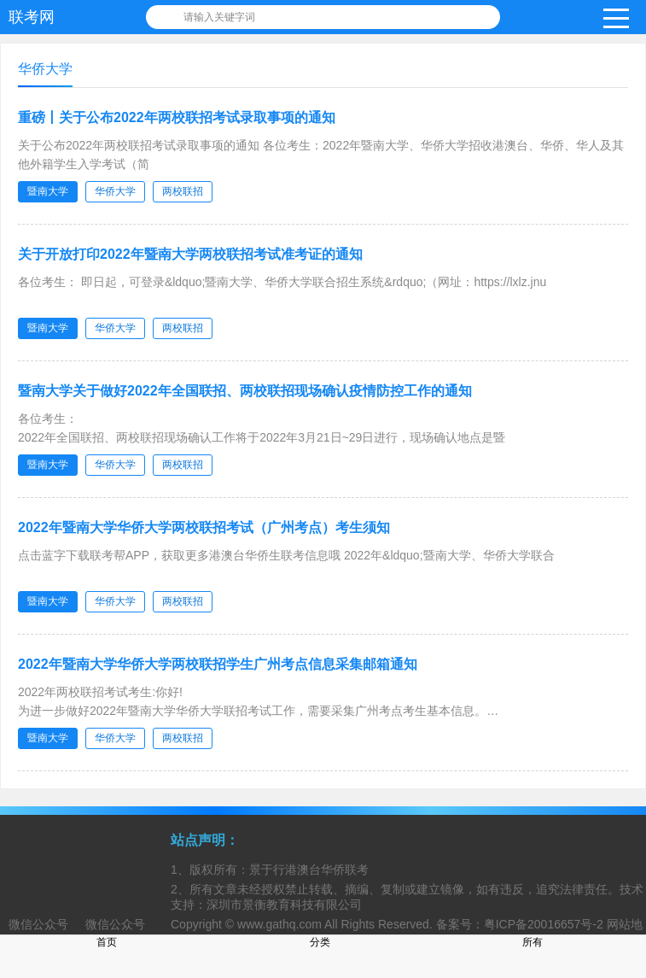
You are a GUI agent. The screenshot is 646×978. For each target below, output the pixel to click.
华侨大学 (115, 191)
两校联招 (182, 191)
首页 (106, 942)
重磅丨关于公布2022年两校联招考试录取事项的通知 (176, 117)
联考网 (32, 17)
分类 (320, 942)
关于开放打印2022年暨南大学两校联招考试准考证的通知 (190, 254)
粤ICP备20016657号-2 (543, 924)
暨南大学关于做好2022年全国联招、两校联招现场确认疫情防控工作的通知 (245, 391)
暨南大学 (47, 191)
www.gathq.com (279, 924)
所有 (532, 942)
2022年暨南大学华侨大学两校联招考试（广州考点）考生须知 (204, 527)
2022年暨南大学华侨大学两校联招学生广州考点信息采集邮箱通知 (217, 664)
